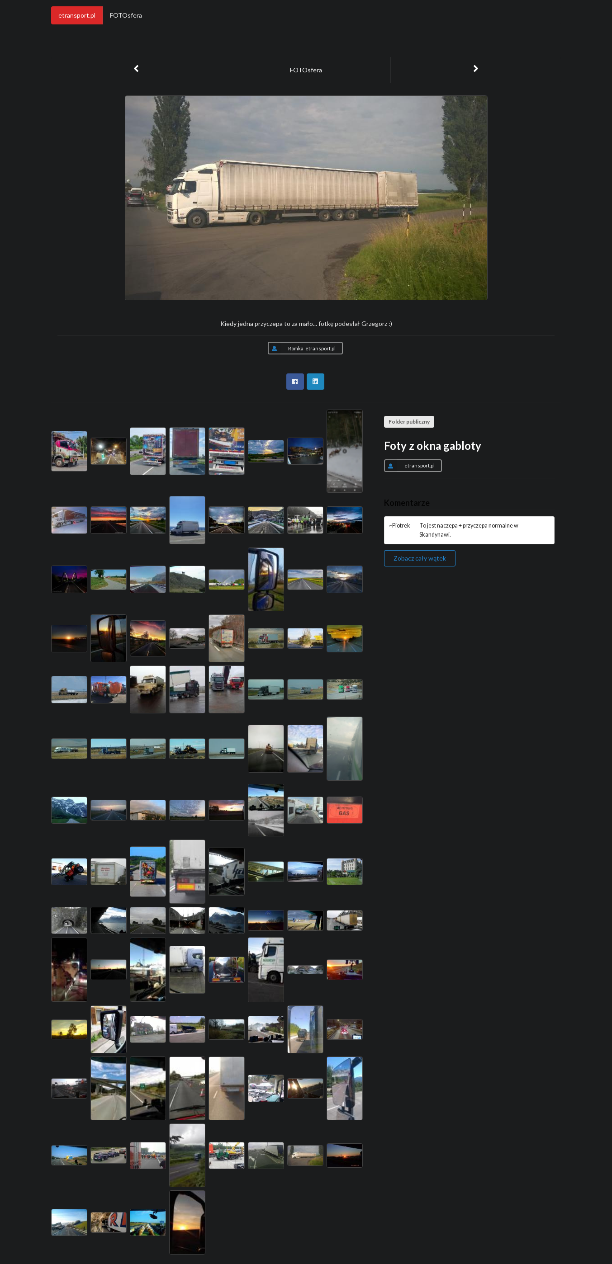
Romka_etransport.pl (302, 348)
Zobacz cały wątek (420, 558)
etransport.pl (76, 15)
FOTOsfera (126, 15)
